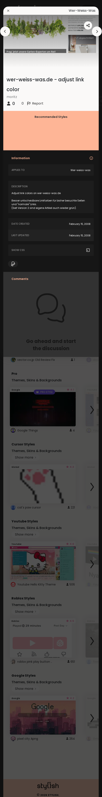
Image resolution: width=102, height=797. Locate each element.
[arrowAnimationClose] (5, 31)
